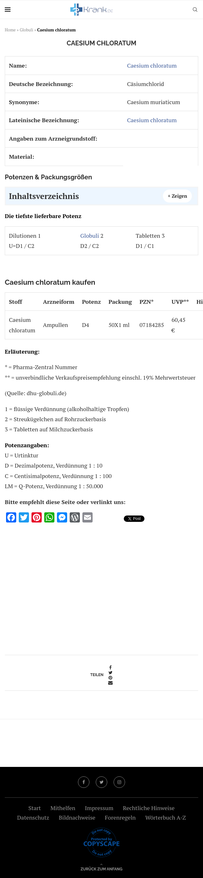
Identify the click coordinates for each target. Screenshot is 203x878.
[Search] (195, 9)
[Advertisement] (101, 586)
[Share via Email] (110, 682)
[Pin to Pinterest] (110, 677)
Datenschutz (33, 817)
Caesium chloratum (152, 65)
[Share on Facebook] (110, 667)
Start (34, 808)
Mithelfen (62, 808)
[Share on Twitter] (110, 672)
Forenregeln (120, 817)
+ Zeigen (177, 196)
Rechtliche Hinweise (148, 808)
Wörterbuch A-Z (165, 817)
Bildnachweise (77, 817)
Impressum (99, 808)
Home (10, 30)
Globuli (26, 30)
